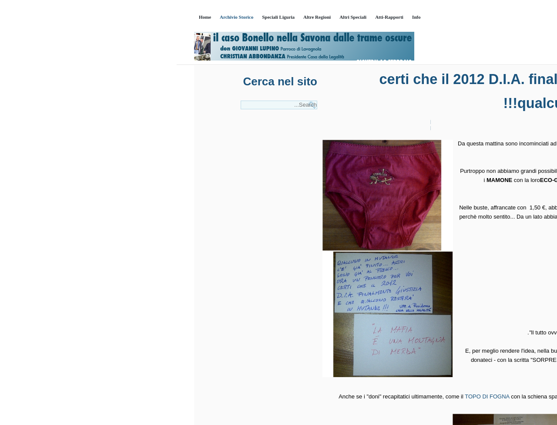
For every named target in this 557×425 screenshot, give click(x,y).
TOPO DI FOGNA (310, 396)
